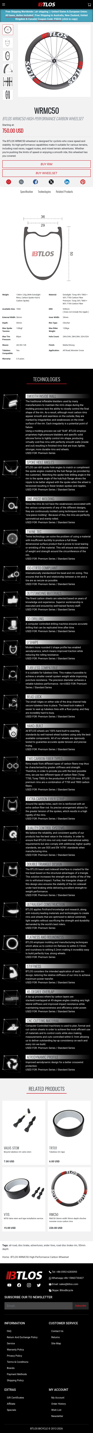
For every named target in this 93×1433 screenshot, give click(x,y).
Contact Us (57, 1331)
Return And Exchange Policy (22, 1337)
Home (5, 1257)
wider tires (49, 1245)
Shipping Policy (15, 1380)
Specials (11, 1410)
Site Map (56, 1343)
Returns (55, 1337)
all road (13, 1245)
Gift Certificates (15, 1397)
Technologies (44, 191)
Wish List (56, 1410)
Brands (11, 1368)
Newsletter (57, 1416)
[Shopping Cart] (89, 4)
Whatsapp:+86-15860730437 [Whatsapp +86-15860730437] (66, 1278)
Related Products (64, 191)
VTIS (6, 1214)
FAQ (9, 1331)
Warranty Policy (15, 1349)
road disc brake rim (66, 1245)
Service (11, 1343)
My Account (57, 1397)
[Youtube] (9, 1285)
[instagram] (29, 1285)
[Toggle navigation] (3, 4)
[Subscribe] (80, 1306)
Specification (26, 191)
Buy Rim (46, 164)
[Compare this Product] (21, 181)
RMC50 (53, 1214)
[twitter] (39, 1285)
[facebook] (19, 1285)
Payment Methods (17, 1374)
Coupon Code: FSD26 (49, 19)
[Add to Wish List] (8, 181)
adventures (37, 1245)
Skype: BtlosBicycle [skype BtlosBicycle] (61, 1290)
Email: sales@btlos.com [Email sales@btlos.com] (63, 1284)
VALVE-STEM (11, 1147)
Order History (58, 1403)
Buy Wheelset (46, 173)
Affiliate (11, 1403)
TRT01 (53, 1147)
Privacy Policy (14, 1355)
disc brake (23, 1245)
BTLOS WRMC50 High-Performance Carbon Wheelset (39, 1257)
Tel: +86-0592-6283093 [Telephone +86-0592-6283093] (63, 1271)
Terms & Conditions (18, 1361)
